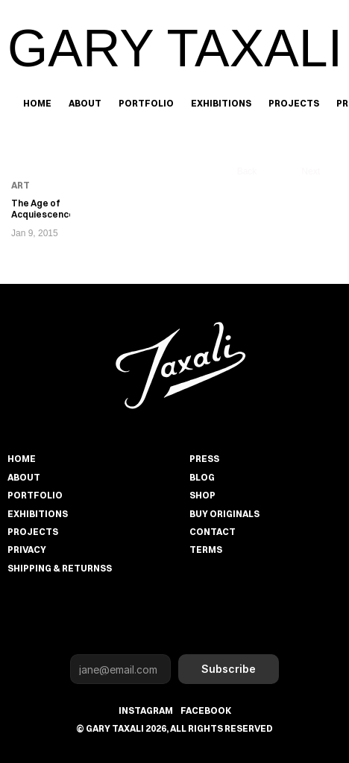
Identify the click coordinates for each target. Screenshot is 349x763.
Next (310, 171)
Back (247, 171)
